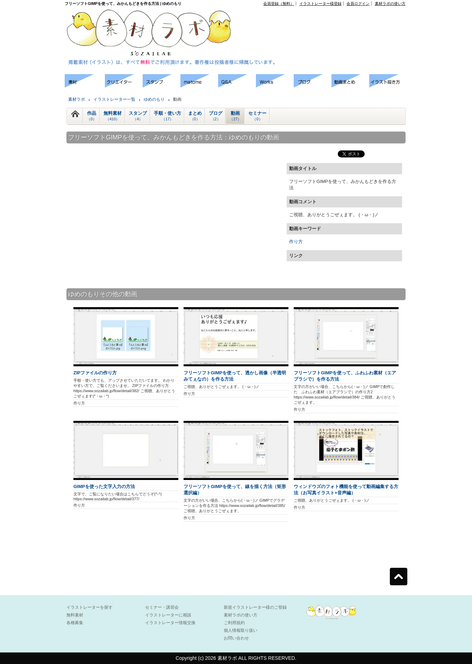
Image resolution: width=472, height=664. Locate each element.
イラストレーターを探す (89, 607)
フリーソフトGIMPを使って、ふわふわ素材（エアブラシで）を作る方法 (345, 376)
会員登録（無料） (278, 3)
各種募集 (74, 622)
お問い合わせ (236, 638)
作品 (91, 116)
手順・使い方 (167, 116)
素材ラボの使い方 (390, 3)
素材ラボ (76, 99)
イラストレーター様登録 (320, 3)
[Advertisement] (325, 21)
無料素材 (112, 116)
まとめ (195, 116)
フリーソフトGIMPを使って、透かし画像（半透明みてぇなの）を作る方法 (235, 376)
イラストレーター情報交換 (170, 622)
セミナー (257, 116)
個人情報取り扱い (240, 630)
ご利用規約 (234, 622)
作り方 (296, 241)
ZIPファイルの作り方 (95, 372)
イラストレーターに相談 (168, 615)
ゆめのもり (154, 99)
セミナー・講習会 (162, 607)
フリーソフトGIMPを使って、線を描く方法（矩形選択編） (235, 489)
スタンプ (138, 116)
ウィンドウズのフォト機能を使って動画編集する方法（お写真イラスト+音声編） (346, 489)
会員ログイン (358, 3)
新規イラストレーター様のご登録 (255, 607)
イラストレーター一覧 (114, 99)
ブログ (215, 116)
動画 (235, 116)
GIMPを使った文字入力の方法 (104, 486)
